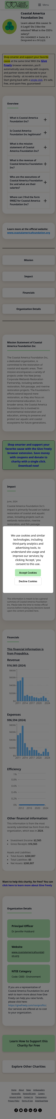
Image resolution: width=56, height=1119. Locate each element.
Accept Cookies (28, 572)
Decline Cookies (28, 581)
